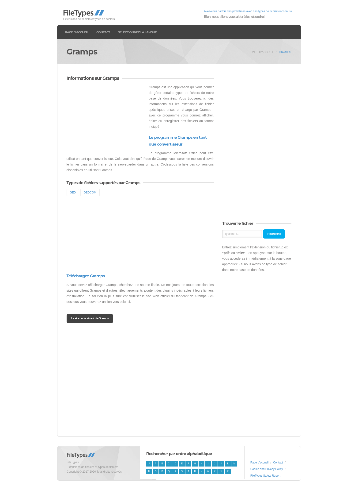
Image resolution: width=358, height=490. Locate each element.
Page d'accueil (76, 32)
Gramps (285, 52)
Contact (103, 32)
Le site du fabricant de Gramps (90, 318)
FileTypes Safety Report (265, 475)
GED (73, 192)
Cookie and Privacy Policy (266, 469)
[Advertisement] (106, 117)
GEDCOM (90, 192)
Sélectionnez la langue (137, 32)
